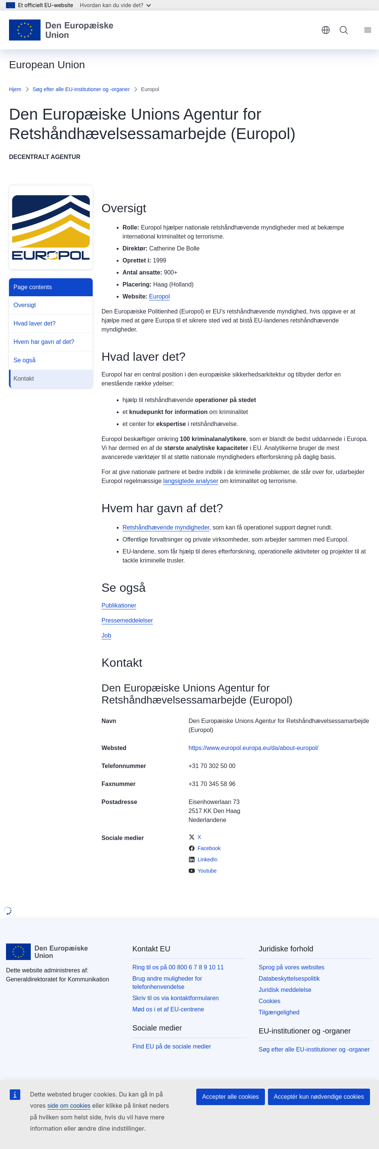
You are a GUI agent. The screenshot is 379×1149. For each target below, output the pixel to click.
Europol (159, 296)
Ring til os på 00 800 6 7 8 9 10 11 (178, 967)
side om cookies (68, 1105)
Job (106, 635)
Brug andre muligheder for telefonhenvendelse (167, 982)
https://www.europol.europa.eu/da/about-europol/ (254, 748)
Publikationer (119, 605)
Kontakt (24, 378)
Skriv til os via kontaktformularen (175, 998)
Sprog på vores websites (291, 967)
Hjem (15, 89)
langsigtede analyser (190, 481)
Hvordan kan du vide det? (115, 5)
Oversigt (25, 305)
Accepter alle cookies (230, 1097)
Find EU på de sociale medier (171, 1046)
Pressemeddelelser (127, 620)
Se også (25, 360)
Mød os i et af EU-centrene (168, 1009)
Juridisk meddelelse (285, 990)
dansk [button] (325, 30)
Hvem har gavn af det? (44, 342)
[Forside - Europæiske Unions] (61, 30)
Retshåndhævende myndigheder (166, 527)
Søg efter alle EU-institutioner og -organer (81, 89)
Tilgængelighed (279, 1012)
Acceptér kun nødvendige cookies (319, 1097)
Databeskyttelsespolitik (289, 978)
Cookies (269, 1001)
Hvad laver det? (35, 323)
